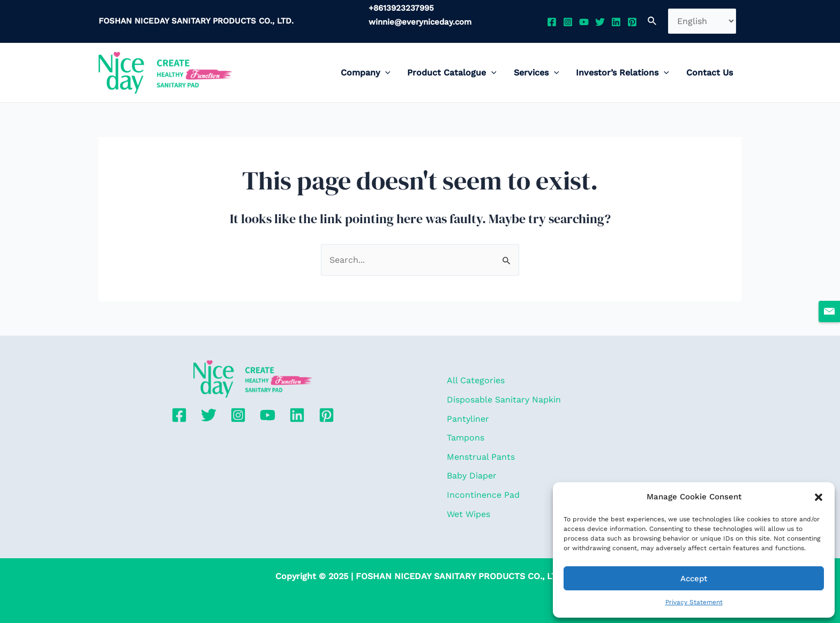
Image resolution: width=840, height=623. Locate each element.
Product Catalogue (452, 72)
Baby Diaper (472, 475)
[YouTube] (584, 22)
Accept (693, 578)
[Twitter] (600, 22)
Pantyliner (468, 419)
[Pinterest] (632, 22)
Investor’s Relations (622, 72)
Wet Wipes (468, 514)
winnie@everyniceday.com (420, 22)
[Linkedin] (616, 22)
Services (536, 72)
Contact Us (709, 72)
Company (366, 72)
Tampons (465, 437)
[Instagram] (568, 22)
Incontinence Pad (483, 495)
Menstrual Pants (481, 457)
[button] (818, 497)
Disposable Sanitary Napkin (504, 399)
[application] (385, 72)
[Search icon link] (652, 21)
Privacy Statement (694, 602)
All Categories (476, 380)
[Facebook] (552, 22)
